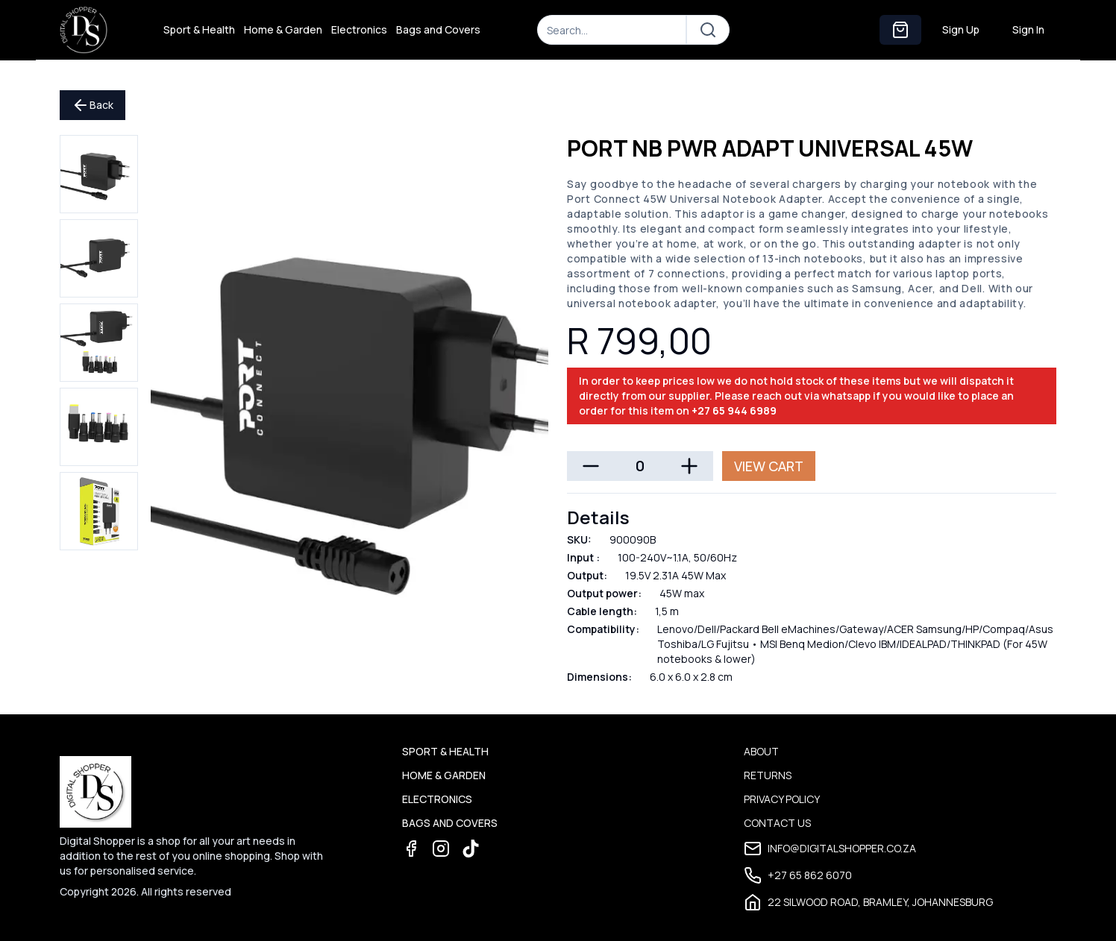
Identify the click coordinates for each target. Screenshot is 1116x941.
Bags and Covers (438, 29)
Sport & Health (199, 29)
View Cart (768, 466)
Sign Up (960, 29)
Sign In (1028, 29)
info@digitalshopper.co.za (830, 848)
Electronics (359, 29)
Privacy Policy (782, 799)
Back (92, 105)
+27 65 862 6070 (798, 875)
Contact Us (777, 823)
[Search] (611, 30)
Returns (767, 775)
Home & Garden (283, 29)
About (761, 751)
